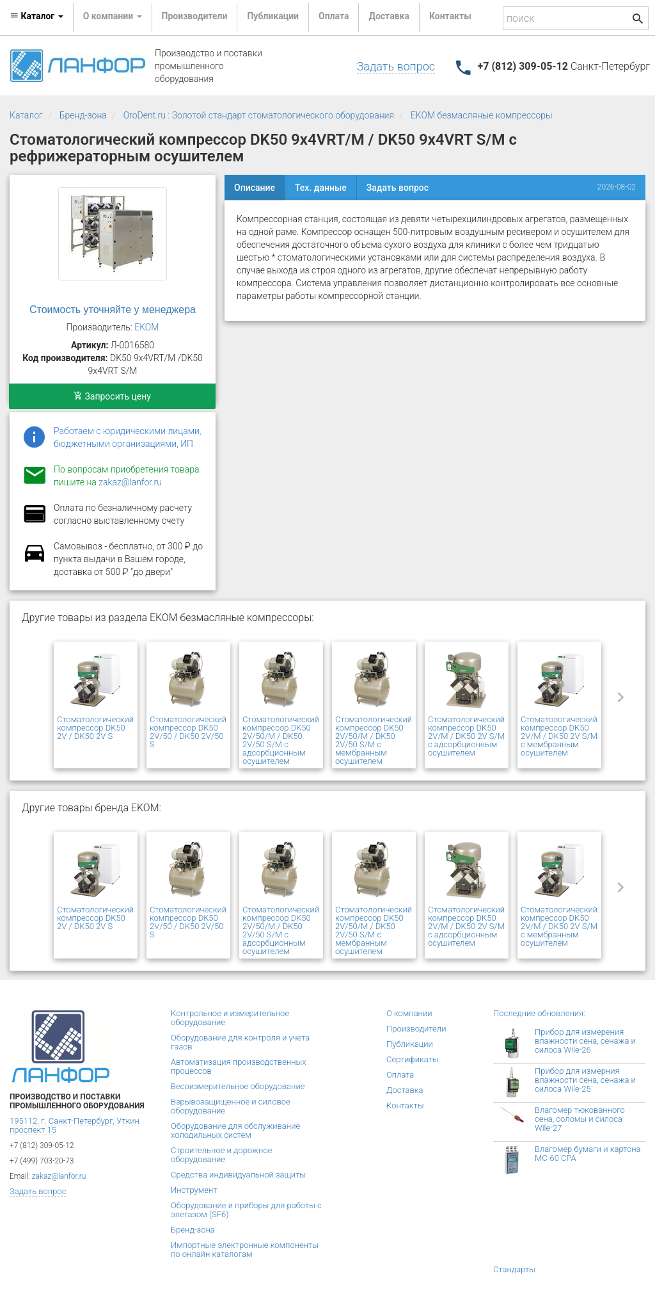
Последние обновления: (539, 1013)
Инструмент (194, 1190)
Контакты (450, 16)
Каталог (26, 115)
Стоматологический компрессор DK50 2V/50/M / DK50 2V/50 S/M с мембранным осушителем (373, 740)
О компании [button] (112, 16)
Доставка (388, 16)
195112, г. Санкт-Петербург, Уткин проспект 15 (74, 1125)
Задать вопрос (396, 66)
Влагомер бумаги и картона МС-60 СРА (588, 1153)
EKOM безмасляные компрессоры (482, 115)
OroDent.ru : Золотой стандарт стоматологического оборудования (258, 115)
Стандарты (514, 1269)
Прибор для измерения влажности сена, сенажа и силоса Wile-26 (585, 1041)
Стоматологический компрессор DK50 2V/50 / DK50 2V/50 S (188, 732)
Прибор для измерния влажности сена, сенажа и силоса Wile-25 (585, 1080)
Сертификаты (412, 1059)
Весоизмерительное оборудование (237, 1086)
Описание (254, 187)
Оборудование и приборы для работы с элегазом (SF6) (246, 1210)
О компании (409, 1013)
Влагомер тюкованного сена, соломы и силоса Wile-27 (580, 1119)
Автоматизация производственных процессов (238, 1066)
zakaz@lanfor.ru (130, 482)
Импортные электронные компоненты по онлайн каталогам (245, 1249)
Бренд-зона (83, 115)
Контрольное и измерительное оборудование (230, 1017)
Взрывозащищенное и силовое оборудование (230, 1106)
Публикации (273, 16)
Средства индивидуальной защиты (238, 1174)
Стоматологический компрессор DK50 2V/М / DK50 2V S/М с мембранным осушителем (559, 736)
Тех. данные (321, 187)
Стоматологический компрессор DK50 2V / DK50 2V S (95, 728)
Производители (195, 16)
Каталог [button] (36, 16)
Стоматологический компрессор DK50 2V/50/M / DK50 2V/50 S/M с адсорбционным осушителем (280, 740)
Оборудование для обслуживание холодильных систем (235, 1130)
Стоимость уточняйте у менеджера (112, 309)
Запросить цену (112, 396)
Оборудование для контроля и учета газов (240, 1042)
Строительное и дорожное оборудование (221, 1154)
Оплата (334, 16)
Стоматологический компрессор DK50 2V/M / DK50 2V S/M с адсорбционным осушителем (466, 736)
